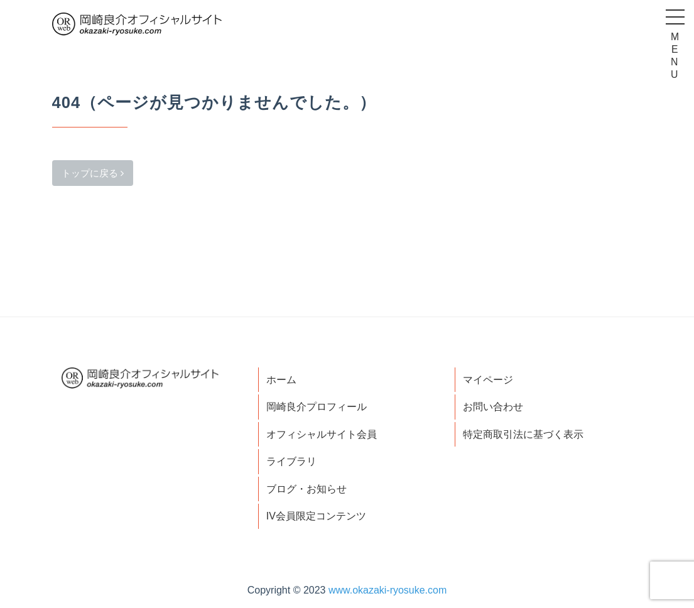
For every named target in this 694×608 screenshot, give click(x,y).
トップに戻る (93, 173)
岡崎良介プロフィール (316, 406)
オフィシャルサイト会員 (321, 434)
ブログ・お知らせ (306, 489)
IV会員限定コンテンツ (316, 516)
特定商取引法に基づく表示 (523, 434)
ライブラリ (291, 461)
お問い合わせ (493, 406)
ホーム (281, 379)
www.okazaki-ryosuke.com (387, 590)
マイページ (488, 379)
